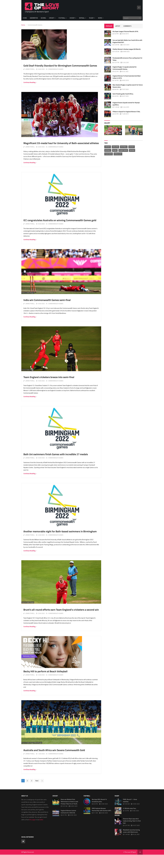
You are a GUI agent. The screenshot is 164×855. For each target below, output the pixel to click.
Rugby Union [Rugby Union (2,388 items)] (123, 150)
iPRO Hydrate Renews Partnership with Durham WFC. (101, 809)
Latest (117, 26)
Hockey (72, 18)
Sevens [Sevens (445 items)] (132, 150)
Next (36, 781)
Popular (109, 26)
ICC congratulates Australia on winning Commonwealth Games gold (59, 220)
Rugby (91, 18)
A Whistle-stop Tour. (129, 808)
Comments (127, 26)
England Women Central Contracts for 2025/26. (68, 811)
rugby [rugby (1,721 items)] (115, 150)
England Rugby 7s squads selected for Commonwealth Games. (124, 68)
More (100, 18)
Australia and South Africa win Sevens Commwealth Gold (54, 750)
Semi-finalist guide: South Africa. (123, 94)
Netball (82, 18)
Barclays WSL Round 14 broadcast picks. (99, 800)
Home (25, 18)
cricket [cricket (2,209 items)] (107, 147)
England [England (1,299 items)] (115, 147)
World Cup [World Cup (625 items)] (117, 154)
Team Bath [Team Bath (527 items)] (108, 154)
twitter (41, 819)
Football (62, 18)
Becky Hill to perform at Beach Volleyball (45, 671)
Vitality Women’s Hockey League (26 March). (127, 49)
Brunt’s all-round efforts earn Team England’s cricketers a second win (61, 610)
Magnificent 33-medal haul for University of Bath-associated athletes (61, 143)
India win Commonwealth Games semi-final (47, 300)
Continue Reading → (30, 82)
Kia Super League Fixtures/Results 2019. (125, 31)
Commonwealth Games (55, 69)
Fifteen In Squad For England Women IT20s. (126, 112)
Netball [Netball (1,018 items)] (107, 150)
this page (32, 819)
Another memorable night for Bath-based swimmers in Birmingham (60, 531)
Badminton (34, 18)
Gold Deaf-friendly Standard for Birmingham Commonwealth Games (60, 66)
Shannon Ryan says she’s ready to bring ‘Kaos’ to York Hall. (132, 821)
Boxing (43, 18)
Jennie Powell (30, 69)
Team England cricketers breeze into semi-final (48, 377)
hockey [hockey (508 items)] (131, 147)
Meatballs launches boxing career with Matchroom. (131, 831)
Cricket (51, 18)
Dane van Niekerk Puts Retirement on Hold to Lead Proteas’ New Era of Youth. (69, 801)
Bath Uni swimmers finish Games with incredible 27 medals (55, 454)
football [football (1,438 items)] (124, 147)
